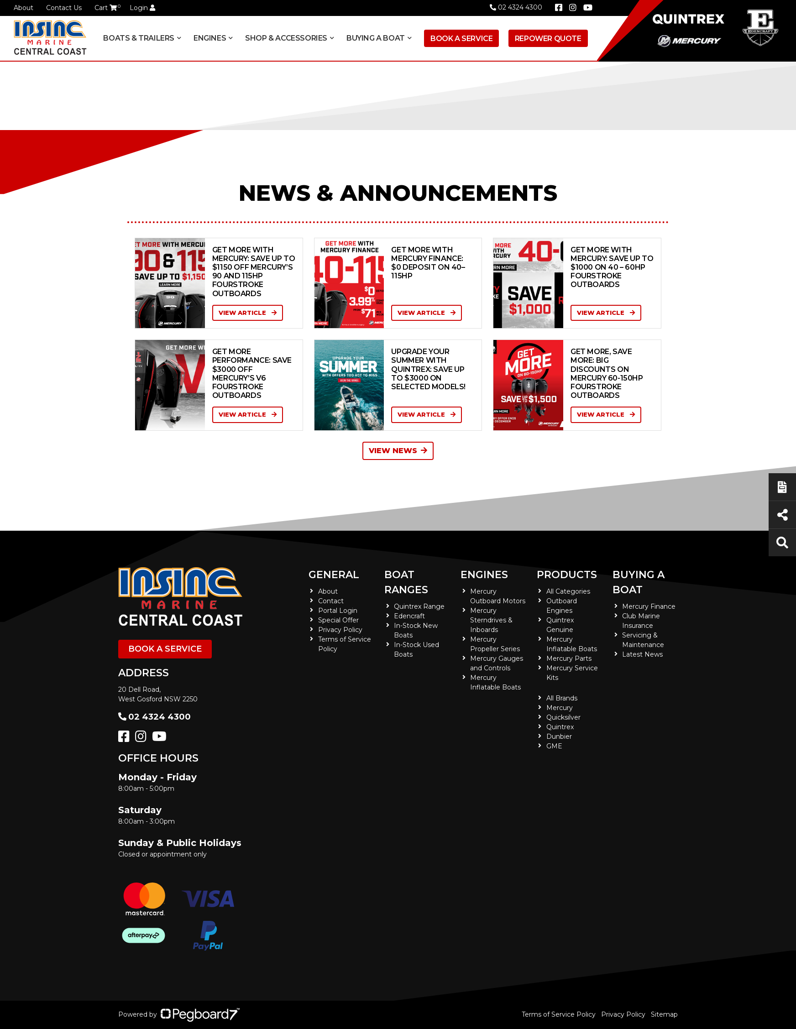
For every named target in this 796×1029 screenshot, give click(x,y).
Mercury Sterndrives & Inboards (491, 620)
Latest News (642, 654)
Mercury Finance (649, 606)
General (334, 575)
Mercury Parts (569, 658)
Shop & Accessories (286, 38)
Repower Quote (548, 38)
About (23, 8)
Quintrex (560, 727)
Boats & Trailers (138, 38)
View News (398, 450)
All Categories (568, 591)
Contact (331, 601)
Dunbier (559, 736)
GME (554, 746)
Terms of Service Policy (559, 1014)
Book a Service (461, 38)
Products (567, 575)
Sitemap (664, 1014)
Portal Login (337, 610)
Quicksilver (563, 717)
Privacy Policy (340, 630)
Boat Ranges (406, 582)
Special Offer (338, 620)
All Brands (561, 698)
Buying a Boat (375, 38)
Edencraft (409, 616)
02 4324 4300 (516, 7)
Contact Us (64, 8)
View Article (248, 312)
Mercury (559, 708)
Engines (210, 38)
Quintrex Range (419, 606)
